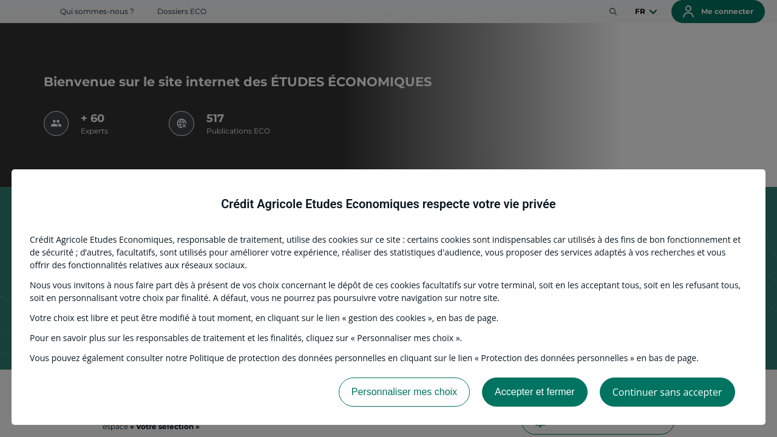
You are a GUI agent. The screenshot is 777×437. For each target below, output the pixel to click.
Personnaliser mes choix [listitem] (404, 392)
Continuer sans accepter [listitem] (667, 392)
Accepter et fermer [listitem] (535, 392)
